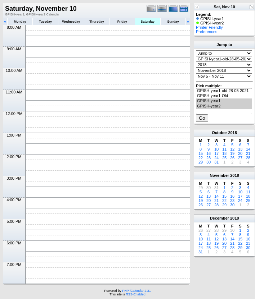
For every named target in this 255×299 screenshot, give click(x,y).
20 (240, 153)
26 (232, 158)
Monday (20, 21)
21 (248, 153)
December (219, 218)
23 (208, 158)
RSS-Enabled (136, 294)
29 (200, 162)
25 (224, 158)
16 (208, 153)
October (219, 132)
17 (216, 153)
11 (224, 149)
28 (248, 158)
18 (224, 153)
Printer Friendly (209, 27)
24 (216, 158)
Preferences (206, 31)
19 (232, 153)
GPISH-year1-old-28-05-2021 (224, 90)
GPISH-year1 (224, 101)
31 (216, 162)
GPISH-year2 (224, 106)
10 (216, 149)
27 (240, 158)
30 (208, 162)
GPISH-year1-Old (224, 95)
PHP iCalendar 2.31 (136, 291)
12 (232, 149)
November (219, 175)
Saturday (148, 21)
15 (200, 153)
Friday (122, 21)
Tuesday (45, 21)
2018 (232, 132)
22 (200, 158)
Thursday (96, 21)
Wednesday (71, 21)
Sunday (173, 21)
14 (248, 149)
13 (240, 149)
